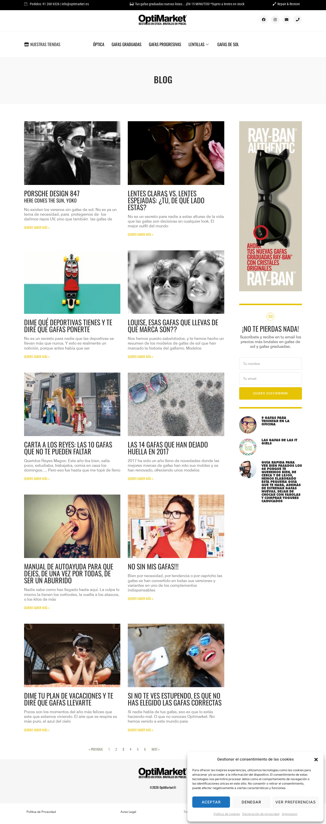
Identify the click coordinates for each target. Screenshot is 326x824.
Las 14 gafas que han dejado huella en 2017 (168, 447)
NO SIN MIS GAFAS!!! (153, 566)
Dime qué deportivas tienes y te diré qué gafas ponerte (68, 325)
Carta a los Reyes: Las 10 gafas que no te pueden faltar (68, 447)
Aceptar (211, 802)
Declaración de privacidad (260, 814)
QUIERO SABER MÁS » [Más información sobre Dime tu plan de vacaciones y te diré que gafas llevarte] (37, 729)
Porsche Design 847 (72, 196)
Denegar (251, 802)
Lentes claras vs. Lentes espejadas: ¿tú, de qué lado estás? (166, 200)
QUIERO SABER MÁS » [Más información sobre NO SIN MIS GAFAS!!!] (140, 598)
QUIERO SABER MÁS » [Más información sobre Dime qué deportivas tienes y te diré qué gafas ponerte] (37, 356)
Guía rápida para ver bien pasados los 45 (281, 481)
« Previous (96, 749)
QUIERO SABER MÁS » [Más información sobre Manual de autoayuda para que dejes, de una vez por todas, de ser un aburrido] (37, 607)
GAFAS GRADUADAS (126, 44)
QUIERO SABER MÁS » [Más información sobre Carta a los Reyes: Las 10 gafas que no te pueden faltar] (37, 478)
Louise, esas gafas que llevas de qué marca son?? (173, 325)
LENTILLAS (199, 44)
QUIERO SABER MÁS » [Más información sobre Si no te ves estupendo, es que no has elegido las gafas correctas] (140, 729)
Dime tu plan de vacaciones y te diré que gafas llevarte (68, 698)
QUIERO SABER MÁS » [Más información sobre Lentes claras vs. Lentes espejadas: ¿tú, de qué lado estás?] (140, 234)
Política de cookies (227, 814)
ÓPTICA (98, 44)
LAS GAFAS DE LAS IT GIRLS (279, 441)
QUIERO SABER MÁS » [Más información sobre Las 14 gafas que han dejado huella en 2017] (140, 478)
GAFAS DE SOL (228, 44)
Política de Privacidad (41, 812)
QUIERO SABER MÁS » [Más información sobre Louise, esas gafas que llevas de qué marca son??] (140, 356)
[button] (316, 759)
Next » (156, 749)
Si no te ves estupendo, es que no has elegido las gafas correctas (175, 698)
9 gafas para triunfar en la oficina (275, 421)
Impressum (289, 814)
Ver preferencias (295, 802)
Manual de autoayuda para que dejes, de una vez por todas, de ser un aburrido (68, 573)
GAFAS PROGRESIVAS (165, 44)
